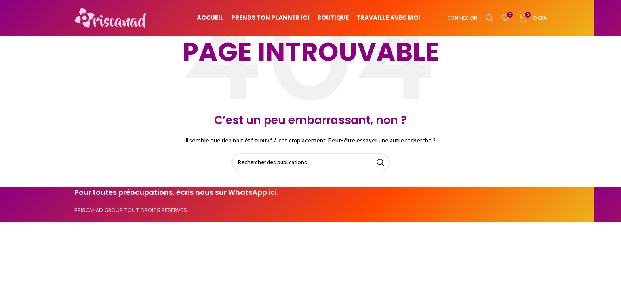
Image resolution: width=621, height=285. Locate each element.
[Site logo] (110, 17)
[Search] (489, 18)
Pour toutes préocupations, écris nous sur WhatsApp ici (175, 192)
